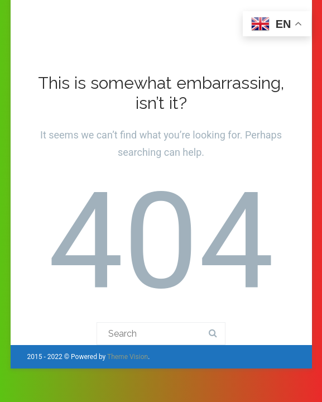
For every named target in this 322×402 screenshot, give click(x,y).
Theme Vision (127, 357)
